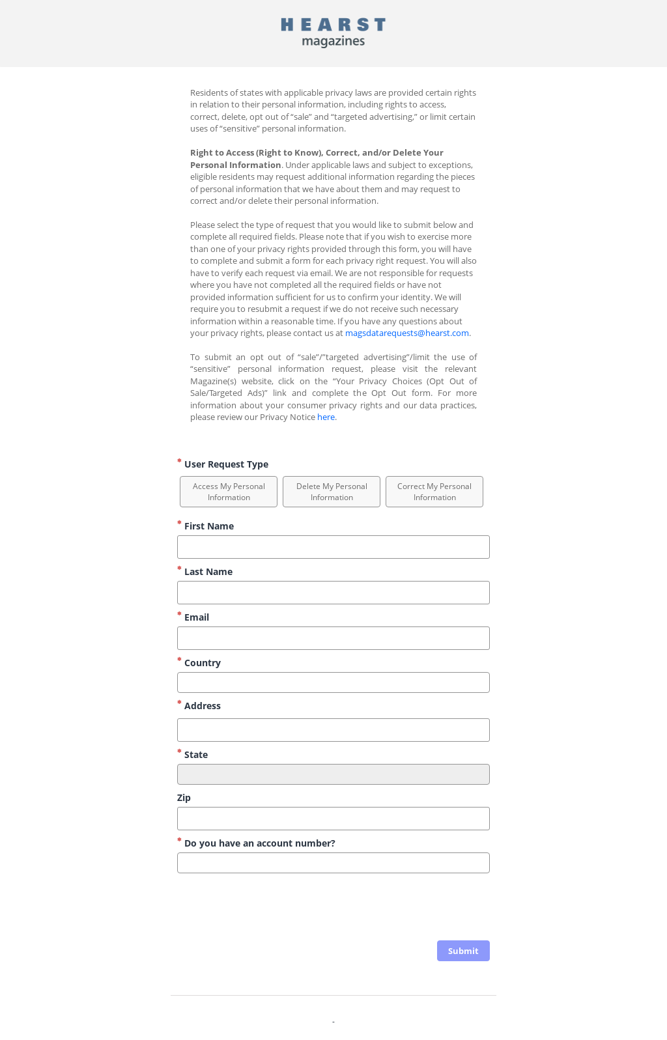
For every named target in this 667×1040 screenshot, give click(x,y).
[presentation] (391, 908)
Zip (184, 797)
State (192, 754)
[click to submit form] (463, 950)
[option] (228, 491)
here (326, 417)
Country (199, 662)
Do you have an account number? (256, 843)
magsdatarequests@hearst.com (407, 333)
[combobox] (333, 682)
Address (199, 705)
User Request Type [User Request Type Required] (222, 464)
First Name (205, 526)
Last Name (205, 571)
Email (193, 617)
